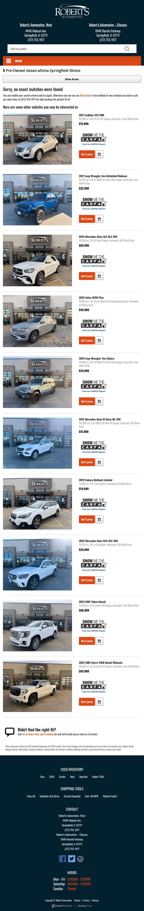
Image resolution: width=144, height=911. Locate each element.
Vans (72, 776)
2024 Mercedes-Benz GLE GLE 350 (98, 236)
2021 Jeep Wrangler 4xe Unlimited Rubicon (103, 176)
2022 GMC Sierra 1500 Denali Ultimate (100, 662)
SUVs (51, 776)
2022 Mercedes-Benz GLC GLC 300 (98, 541)
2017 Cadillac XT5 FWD (91, 115)
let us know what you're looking (38, 734)
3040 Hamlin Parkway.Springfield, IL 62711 (108, 33)
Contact (77, 900)
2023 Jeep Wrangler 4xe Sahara (96, 358)
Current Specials (72, 796)
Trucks (62, 776)
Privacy (86, 900)
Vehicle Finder (110, 796)
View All (31, 796)
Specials (83, 776)
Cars (42, 776)
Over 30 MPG (91, 796)
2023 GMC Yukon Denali (92, 602)
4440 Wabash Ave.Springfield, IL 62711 (35, 33)
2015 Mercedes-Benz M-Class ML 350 (100, 419)
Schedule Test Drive (49, 796)
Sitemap (95, 900)
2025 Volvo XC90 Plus (91, 297)
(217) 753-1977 (36, 39)
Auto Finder (85, 95)
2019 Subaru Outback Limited (95, 480)
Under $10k (98, 776)
